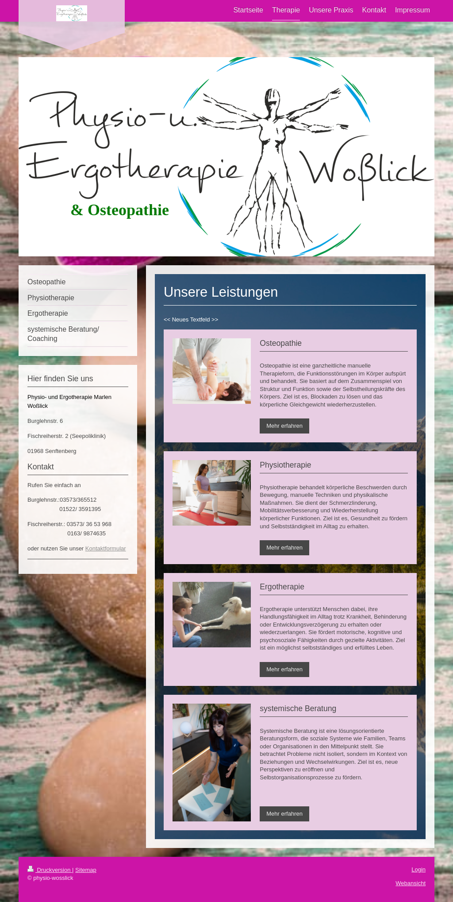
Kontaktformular (105, 548)
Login (418, 869)
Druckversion (49, 870)
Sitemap (85, 870)
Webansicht (410, 883)
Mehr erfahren (284, 425)
